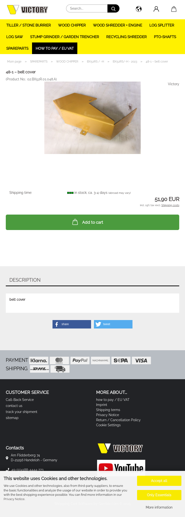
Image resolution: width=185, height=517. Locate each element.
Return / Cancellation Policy (118, 420)
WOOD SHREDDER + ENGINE (117, 25)
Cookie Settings (108, 425)
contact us (14, 406)
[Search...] (113, 8)
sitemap (12, 418)
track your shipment (21, 412)
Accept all (159, 481)
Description (24, 280)
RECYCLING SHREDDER (126, 37)
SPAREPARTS (17, 48)
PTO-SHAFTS (165, 37)
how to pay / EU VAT (55, 48)
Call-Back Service (20, 400)
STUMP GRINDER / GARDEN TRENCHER (64, 37)
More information (159, 507)
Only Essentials (159, 495)
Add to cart (87, 222)
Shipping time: (20, 193)
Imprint (101, 405)
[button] (138, 9)
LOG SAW (14, 37)
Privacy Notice (14, 499)
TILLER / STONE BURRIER (28, 25)
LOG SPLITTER (161, 25)
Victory (173, 84)
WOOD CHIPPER (72, 25)
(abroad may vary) (119, 193)
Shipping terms (108, 410)
